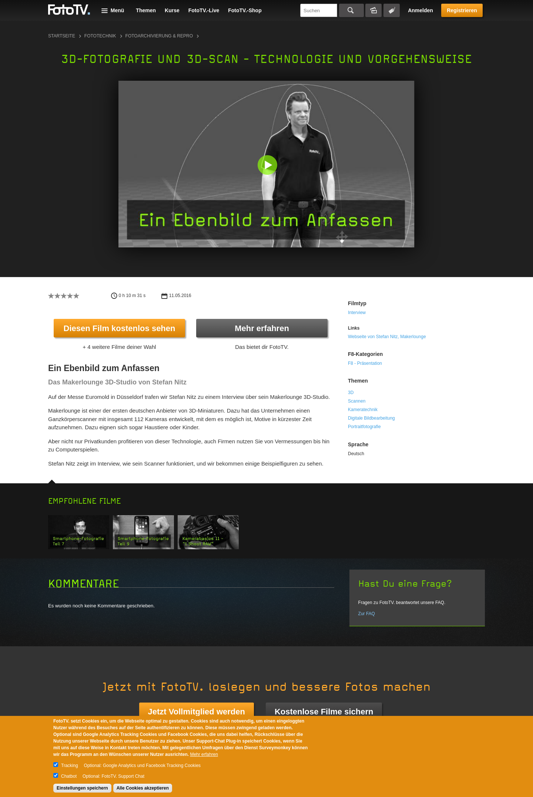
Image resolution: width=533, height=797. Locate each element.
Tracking (69, 765)
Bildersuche (373, 10)
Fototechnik (100, 36)
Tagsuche (391, 10)
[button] (268, 166)
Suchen (351, 10)
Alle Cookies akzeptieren (143, 788)
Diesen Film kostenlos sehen (119, 328)
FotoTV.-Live (203, 10)
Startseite (61, 36)
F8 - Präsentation (365, 363)
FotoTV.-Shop (244, 10)
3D (350, 392)
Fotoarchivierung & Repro (159, 36)
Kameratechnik (363, 409)
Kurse (172, 10)
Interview (357, 312)
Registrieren (462, 10)
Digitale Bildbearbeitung (371, 418)
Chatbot (69, 776)
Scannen (356, 401)
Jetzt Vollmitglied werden (196, 711)
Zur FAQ (366, 613)
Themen (146, 10)
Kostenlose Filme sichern (324, 711)
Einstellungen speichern (82, 788)
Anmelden (420, 10)
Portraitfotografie (364, 426)
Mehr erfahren (262, 328)
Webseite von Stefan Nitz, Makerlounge (387, 336)
